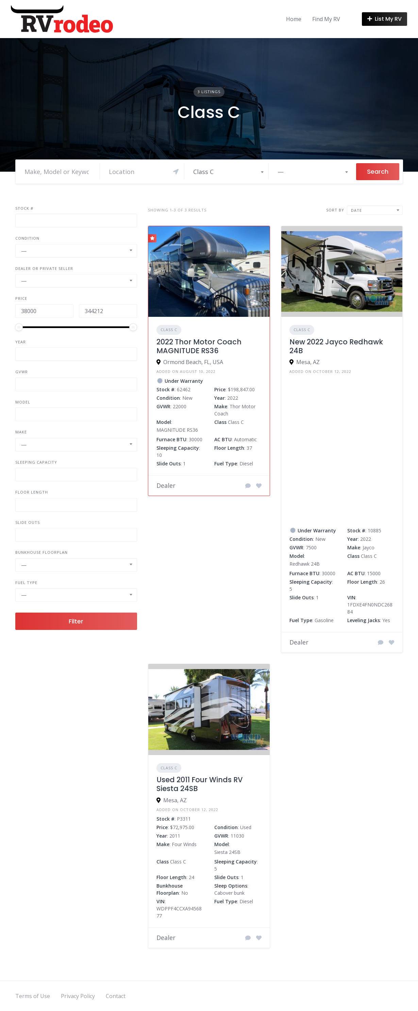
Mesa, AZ (308, 362)
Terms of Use (32, 996)
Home (293, 19)
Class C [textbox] (203, 172)
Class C (169, 329)
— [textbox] (281, 172)
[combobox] (228, 172)
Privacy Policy (78, 996)
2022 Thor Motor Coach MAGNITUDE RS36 (198, 346)
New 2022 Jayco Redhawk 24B (336, 346)
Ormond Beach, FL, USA (193, 362)
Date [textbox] (356, 210)
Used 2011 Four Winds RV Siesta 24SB (199, 784)
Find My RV (326, 19)
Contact (116, 996)
